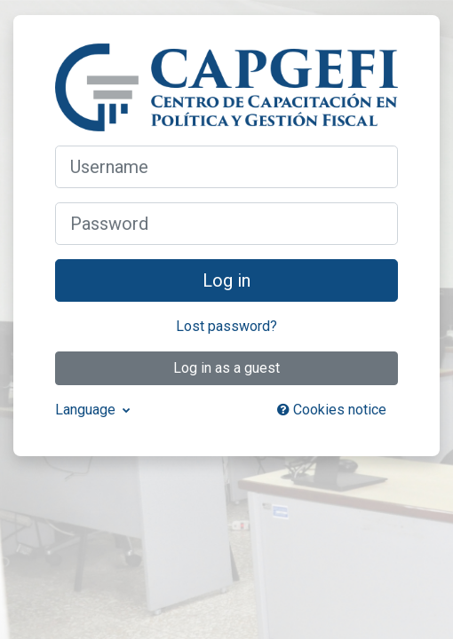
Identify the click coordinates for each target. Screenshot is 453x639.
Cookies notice (331, 409)
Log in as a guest (226, 367)
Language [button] (87, 409)
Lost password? (226, 326)
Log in (226, 280)
